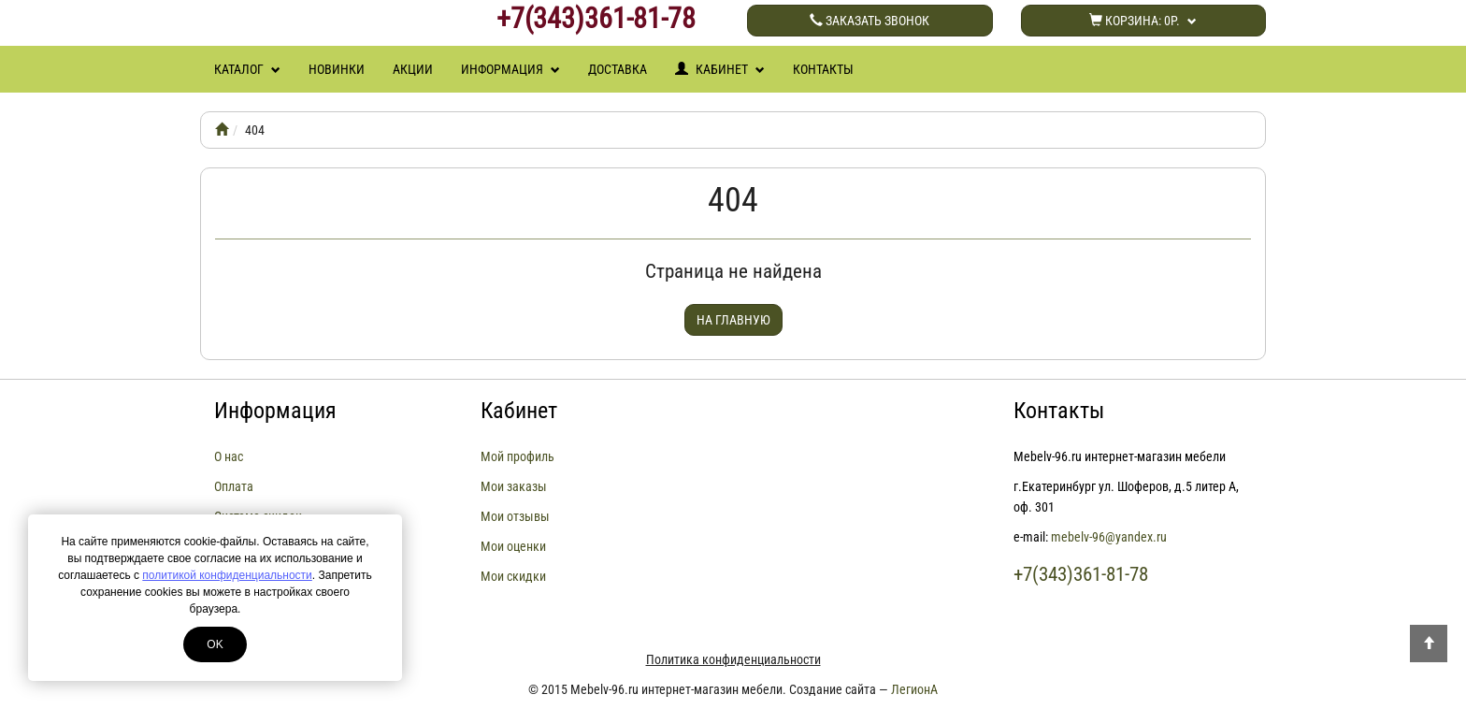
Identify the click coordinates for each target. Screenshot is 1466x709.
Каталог (247, 69)
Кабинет (720, 69)
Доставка (617, 69)
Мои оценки (513, 546)
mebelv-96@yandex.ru (1109, 536)
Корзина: (1143, 20)
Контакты (823, 69)
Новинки (337, 69)
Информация (510, 69)
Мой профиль (517, 456)
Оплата (233, 486)
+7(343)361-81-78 (596, 18)
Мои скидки (513, 576)
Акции (413, 69)
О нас (228, 456)
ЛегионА (914, 689)
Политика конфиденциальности (733, 659)
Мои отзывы (515, 516)
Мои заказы (514, 486)
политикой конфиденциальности (226, 575)
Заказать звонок (869, 20)
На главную (733, 319)
